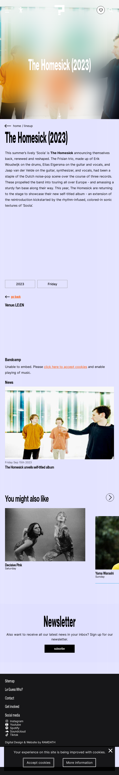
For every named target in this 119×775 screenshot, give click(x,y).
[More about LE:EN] (59, 331)
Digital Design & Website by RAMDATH (30, 742)
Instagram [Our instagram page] (14, 721)
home (17, 126)
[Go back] (8, 126)
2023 (20, 284)
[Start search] (110, 10)
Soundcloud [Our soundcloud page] (15, 731)
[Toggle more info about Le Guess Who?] (59, 689)
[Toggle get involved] (59, 706)
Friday (52, 284)
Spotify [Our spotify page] (12, 728)
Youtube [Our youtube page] (13, 724)
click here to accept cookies (65, 367)
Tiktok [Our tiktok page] (11, 734)
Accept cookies (38, 763)
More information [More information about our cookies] (79, 763)
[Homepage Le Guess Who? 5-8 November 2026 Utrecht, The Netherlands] (60, 10)
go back (13, 297)
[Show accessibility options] (21, 10)
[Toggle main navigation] (8, 10)
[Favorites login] (101, 10)
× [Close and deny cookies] (111, 750)
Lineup (28, 126)
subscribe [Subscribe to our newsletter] (59, 648)
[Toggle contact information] (59, 698)
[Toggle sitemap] (59, 681)
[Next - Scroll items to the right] (110, 497)
